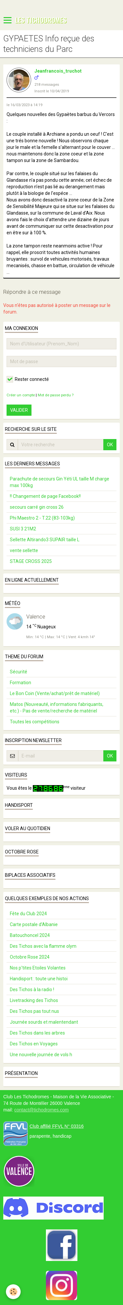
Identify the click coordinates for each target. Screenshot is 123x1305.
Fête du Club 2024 (28, 913)
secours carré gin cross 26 (37, 507)
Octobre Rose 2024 (30, 957)
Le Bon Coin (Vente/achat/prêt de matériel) (55, 693)
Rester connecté (28, 379)
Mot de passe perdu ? (55, 395)
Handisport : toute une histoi (39, 978)
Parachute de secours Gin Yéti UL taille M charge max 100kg (59, 482)
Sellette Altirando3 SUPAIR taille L (44, 539)
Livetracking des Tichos (34, 1000)
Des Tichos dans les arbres (37, 1033)
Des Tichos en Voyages (34, 1043)
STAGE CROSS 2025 (31, 561)
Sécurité (18, 671)
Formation (20, 682)
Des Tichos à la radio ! (32, 989)
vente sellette (24, 550)
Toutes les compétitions (34, 721)
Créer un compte (21, 395)
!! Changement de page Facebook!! (45, 496)
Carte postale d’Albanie (34, 924)
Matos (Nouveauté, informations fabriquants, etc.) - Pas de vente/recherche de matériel (56, 707)
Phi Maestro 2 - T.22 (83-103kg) (42, 518)
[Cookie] (13, 1291)
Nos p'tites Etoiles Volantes (38, 967)
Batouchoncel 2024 (30, 935)
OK (110, 444)
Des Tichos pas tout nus (34, 1011)
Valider (19, 410)
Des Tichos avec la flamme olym (43, 946)
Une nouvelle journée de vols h (41, 1054)
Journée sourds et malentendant (44, 1022)
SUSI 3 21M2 (23, 528)
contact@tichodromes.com (41, 1109)
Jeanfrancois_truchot (58, 71)
